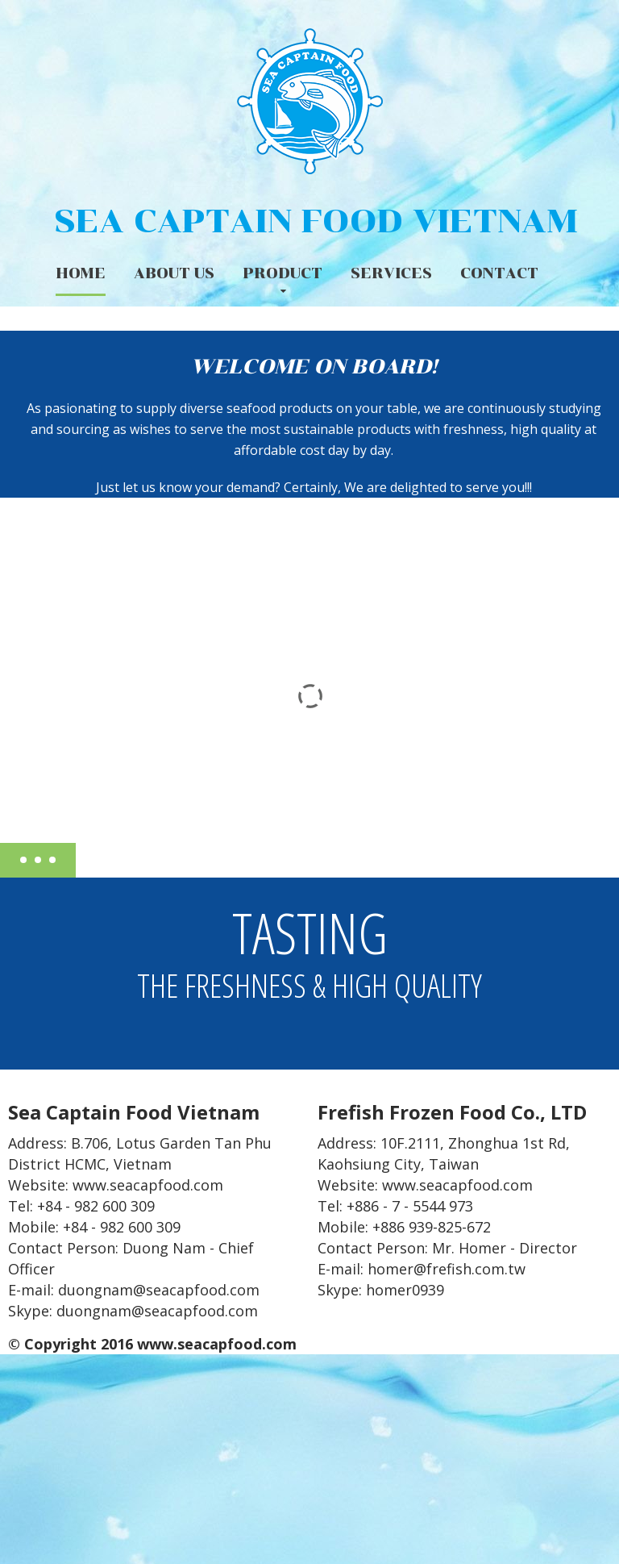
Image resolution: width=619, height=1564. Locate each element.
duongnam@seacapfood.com (157, 1310)
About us (174, 273)
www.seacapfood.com (148, 1185)
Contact (499, 273)
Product (282, 273)
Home (81, 273)
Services (391, 273)
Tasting (309, 947)
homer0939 (405, 1289)
